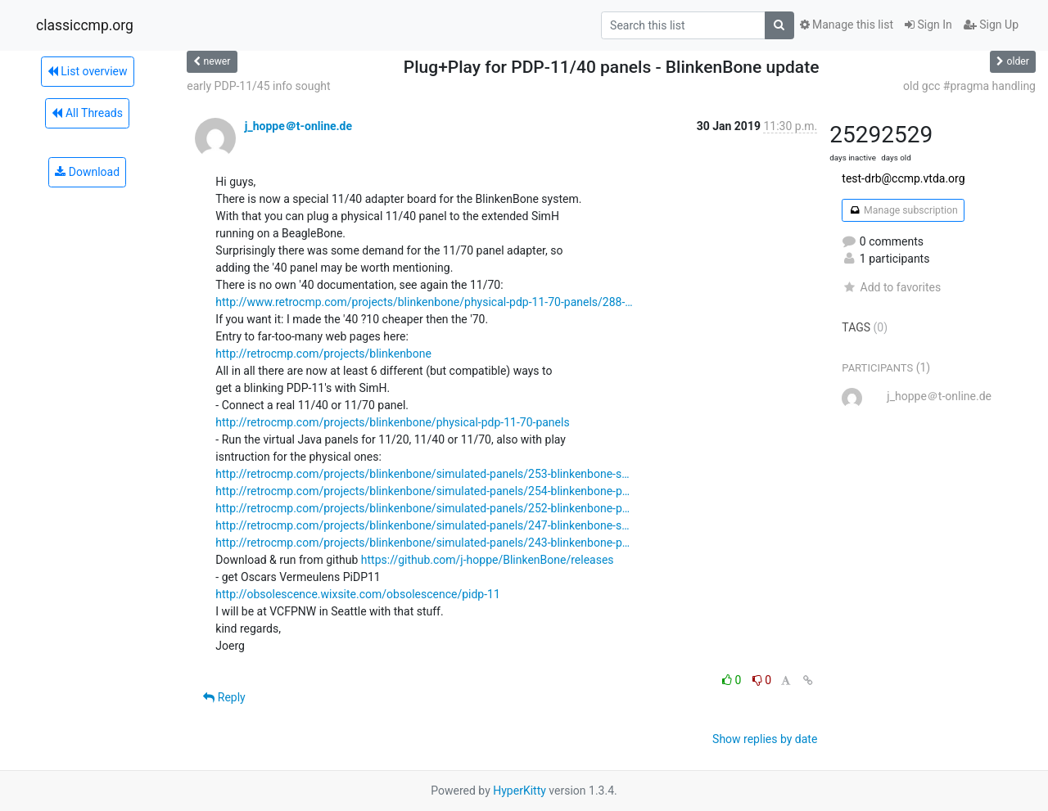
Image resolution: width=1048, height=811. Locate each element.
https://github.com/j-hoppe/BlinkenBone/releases (487, 559)
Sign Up (991, 24)
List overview (87, 71)
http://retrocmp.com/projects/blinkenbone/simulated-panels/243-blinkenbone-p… (422, 542)
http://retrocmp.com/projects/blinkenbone (323, 353)
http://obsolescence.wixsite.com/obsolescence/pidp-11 (357, 594)
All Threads (87, 112)
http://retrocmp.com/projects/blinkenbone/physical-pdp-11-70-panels (392, 422)
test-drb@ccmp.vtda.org (903, 178)
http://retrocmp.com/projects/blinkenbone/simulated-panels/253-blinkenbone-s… (422, 473)
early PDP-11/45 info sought (258, 85)
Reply (224, 697)
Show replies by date (764, 739)
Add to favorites (891, 287)
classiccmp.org (84, 25)
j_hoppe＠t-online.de (298, 126)
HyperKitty (519, 790)
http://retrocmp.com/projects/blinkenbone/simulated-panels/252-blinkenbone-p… (422, 508)
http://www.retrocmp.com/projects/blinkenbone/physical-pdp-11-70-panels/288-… (423, 302)
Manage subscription (902, 210)
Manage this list (846, 24)
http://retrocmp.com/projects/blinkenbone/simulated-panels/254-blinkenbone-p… (422, 491)
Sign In (928, 24)
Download (87, 171)
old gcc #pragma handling (969, 85)
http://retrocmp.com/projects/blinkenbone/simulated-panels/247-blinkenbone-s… (422, 525)
